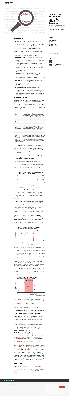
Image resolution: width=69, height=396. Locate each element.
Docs (4, 388)
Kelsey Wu (57, 29)
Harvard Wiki (6, 389)
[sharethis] (4, 380)
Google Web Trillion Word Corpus (23, 346)
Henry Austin (52, 29)
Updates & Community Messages (36, 47)
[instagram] (7, 380)
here (27, 369)
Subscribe (61, 387)
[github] (11, 380)
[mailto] (13, 380)
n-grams (29, 348)
